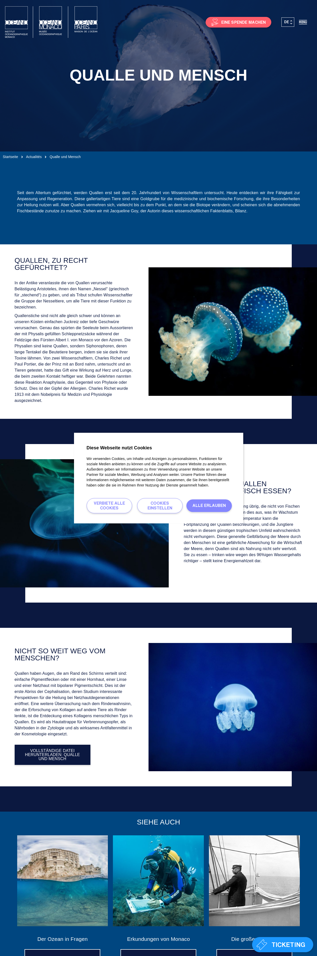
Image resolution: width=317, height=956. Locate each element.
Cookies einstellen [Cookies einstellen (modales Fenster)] (160, 505)
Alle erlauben (209, 505)
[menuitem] (288, 22)
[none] (288, 22)
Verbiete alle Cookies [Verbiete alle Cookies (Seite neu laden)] (109, 505)
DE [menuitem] (286, 22)
